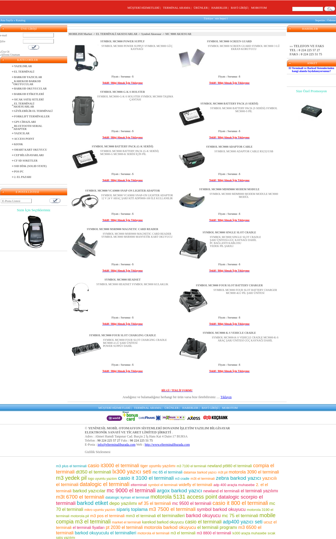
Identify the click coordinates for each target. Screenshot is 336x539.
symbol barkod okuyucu (221, 508)
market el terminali (126, 521)
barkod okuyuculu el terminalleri (105, 532)
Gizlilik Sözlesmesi (98, 451)
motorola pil (80, 515)
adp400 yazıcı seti (243, 521)
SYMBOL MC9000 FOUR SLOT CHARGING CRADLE (122, 335)
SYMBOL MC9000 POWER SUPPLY (122, 41)
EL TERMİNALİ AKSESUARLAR (116, 33)
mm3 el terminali (141, 515)
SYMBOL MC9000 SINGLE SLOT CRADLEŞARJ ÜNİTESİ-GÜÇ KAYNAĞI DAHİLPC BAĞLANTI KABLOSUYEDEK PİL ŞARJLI (235, 242)
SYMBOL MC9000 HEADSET (122, 279)
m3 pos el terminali (107, 515)
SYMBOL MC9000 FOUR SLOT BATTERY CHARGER (229, 285)
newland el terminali (221, 490)
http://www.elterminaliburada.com (167, 444)
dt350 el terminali (93, 471)
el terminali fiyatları (89, 527)
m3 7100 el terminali (191, 465)
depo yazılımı (123, 502)
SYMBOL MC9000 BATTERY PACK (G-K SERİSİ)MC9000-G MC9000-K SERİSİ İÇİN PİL (129, 153)
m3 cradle (182, 478)
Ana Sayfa (6, 20)
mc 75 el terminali (240, 514)
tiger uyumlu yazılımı (157, 465)
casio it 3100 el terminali (146, 477)
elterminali (139, 484)
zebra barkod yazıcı (238, 477)
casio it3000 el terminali (113, 464)
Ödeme (331, 20)
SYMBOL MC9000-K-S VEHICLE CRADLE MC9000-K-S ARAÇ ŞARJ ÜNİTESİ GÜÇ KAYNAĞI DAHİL (245, 339)
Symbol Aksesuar (151, 33)
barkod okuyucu (203, 514)
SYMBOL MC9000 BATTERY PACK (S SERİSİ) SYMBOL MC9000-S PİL (243, 110)
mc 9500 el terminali (191, 502)
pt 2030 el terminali (124, 526)
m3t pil (223, 472)
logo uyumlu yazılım (102, 478)
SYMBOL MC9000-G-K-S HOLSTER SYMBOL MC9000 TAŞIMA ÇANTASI (135, 98)
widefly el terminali (195, 483)
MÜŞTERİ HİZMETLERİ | (145, 7)
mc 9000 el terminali (131, 490)
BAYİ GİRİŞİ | (240, 7)
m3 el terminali (183, 532)
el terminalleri (171, 514)
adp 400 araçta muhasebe (234, 484)
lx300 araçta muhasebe (249, 532)
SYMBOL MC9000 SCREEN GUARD (229, 41)
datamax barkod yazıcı (200, 472)
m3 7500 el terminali (172, 508)
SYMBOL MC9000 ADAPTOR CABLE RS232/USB (243, 151)
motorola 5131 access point (184, 496)
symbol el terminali (163, 484)
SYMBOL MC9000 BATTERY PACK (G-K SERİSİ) (122, 146)
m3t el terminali (203, 478)
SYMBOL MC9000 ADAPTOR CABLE (229, 146)
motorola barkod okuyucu (170, 526)
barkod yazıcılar (89, 490)
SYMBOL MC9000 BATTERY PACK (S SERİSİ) (229, 103)
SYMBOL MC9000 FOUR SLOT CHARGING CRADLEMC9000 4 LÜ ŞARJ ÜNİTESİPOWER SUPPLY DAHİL (135, 342)
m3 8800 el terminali (214, 532)
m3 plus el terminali (71, 465)
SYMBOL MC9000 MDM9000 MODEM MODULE (229, 189)
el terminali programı (217, 526)
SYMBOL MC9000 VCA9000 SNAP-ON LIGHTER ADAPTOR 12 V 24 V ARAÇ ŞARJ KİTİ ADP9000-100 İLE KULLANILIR (137, 197)
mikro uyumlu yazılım (99, 509)
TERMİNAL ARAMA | (178, 7)
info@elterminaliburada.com (116, 444)
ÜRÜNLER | (202, 7)
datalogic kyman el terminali (127, 497)
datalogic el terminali (104, 483)
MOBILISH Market (80, 33)
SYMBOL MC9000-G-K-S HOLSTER (122, 91)
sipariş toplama (132, 508)
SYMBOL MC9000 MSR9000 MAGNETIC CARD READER (122, 229)
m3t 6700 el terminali (80, 496)
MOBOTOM (259, 7)
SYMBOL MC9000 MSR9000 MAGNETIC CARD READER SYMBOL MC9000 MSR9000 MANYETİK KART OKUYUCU (136, 235)
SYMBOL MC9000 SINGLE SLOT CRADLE (229, 232)
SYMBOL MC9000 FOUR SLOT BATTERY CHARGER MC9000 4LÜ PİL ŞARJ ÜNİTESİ (245, 291)
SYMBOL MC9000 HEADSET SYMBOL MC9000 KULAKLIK (132, 284)
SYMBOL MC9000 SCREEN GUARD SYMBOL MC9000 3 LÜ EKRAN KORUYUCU (244, 47)
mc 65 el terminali (167, 471)
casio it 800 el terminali (240, 502)
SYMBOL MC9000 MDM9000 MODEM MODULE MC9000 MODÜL (244, 195)
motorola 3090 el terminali (254, 471)
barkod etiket (92, 502)
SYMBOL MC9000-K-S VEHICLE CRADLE (229, 332)
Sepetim (320, 20)
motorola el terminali (153, 532)
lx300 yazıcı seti (131, 471)
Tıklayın (226, 397)
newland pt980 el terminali (229, 465)
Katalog (20, 20)
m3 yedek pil (71, 477)
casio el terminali (203, 521)
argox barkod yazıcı (179, 490)
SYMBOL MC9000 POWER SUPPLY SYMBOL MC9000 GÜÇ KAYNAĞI (137, 47)
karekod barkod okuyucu (163, 521)
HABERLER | (220, 7)
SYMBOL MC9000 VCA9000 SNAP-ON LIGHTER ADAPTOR (122, 190)
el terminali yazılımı (259, 490)
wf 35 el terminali (154, 502)
